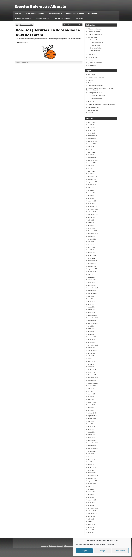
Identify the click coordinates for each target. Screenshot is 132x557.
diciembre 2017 (93, 342)
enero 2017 (91, 372)
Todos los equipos (55, 13)
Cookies (90, 80)
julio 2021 (91, 242)
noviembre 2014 (93, 443)
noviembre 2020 (93, 263)
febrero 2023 (92, 201)
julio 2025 (91, 146)
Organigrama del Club (95, 93)
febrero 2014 (92, 467)
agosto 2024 (92, 163)
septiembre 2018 (93, 323)
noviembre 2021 (93, 233)
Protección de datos (96, 98)
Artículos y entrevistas (23, 18)
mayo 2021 (91, 247)
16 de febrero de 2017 (26, 25)
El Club (90, 83)
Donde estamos (93, 110)
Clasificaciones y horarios (34, 13)
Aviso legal (91, 75)
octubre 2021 (92, 236)
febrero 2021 (92, 255)
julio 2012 (91, 519)
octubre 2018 (92, 320)
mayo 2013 (91, 492)
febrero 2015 (92, 435)
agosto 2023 (92, 184)
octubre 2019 (92, 290)
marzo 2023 (91, 198)
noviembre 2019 (93, 288)
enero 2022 (91, 228)
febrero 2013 (92, 500)
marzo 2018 (91, 334)
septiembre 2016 (93, 383)
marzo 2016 (91, 399)
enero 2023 (91, 204)
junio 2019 (91, 299)
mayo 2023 (91, 193)
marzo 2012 (91, 530)
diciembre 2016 (93, 375)
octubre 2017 (92, 348)
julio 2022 (91, 220)
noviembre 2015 (93, 410)
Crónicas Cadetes (95, 45)
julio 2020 (91, 274)
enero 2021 (91, 258)
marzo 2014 (91, 464)
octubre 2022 (92, 212)
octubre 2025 (92, 138)
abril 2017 (91, 364)
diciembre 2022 (93, 206)
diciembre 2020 (93, 261)
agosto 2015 (92, 418)
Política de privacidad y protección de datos (101, 104)
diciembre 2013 (93, 473)
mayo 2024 (91, 171)
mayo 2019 (91, 301)
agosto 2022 (92, 217)
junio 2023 (91, 190)
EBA (17, 25)
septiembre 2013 (93, 481)
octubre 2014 (92, 445)
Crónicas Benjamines (96, 42)
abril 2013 (91, 494)
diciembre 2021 (93, 231)
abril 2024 (91, 174)
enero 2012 (91, 532)
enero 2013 (91, 503)
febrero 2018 (92, 337)
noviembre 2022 (93, 209)
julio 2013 (91, 486)
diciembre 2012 (93, 505)
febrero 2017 (92, 369)
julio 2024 (91, 165)
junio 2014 (91, 456)
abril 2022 (91, 225)
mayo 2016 (91, 394)
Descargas (79, 18)
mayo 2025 (91, 152)
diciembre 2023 (93, 176)
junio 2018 (91, 326)
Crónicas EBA (93, 13)
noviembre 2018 (93, 318)
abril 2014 (91, 462)
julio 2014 (91, 454)
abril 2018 (91, 331)
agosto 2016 (92, 386)
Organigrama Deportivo (97, 95)
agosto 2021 (92, 239)
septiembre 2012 (93, 513)
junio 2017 (91, 358)
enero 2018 (91, 339)
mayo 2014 (91, 459)
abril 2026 (91, 125)
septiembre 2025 (93, 141)
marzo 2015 (91, 432)
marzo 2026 (91, 127)
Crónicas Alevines (95, 40)
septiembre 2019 (93, 293)
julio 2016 (91, 388)
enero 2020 (91, 282)
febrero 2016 (92, 402)
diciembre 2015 (93, 407)
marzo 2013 (91, 497)
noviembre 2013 (93, 475)
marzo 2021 (91, 252)
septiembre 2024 (93, 160)
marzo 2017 (91, 367)
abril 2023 (91, 195)
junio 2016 (91, 391)
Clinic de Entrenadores (62, 18)
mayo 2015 (91, 426)
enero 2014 (91, 470)
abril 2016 (91, 396)
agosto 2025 (92, 144)
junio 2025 (91, 149)
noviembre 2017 (93, 345)
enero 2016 (91, 405)
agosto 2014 (92, 451)
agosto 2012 (92, 516)
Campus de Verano (42, 18)
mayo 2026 (91, 122)
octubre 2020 (92, 266)
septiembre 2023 (93, 182)
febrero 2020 (92, 280)
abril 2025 (91, 155)
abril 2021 (91, 250)
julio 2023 (91, 187)
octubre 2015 (92, 413)
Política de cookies (94, 102)
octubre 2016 (92, 380)
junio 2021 (91, 244)
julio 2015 (91, 421)
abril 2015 (91, 429)
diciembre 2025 (93, 136)
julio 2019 (91, 296)
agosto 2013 (92, 483)
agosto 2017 (92, 353)
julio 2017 (91, 356)
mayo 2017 (91, 361)
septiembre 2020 (93, 269)
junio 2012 (91, 522)
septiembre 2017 (93, 350)
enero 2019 (91, 312)
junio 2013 (91, 489)
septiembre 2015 (93, 416)
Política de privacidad (56, 546)
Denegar (102, 551)
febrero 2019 (92, 310)
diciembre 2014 (93, 440)
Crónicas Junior (95, 51)
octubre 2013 (92, 478)
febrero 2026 (92, 130)
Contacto (90, 113)
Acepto (84, 551)
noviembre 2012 (93, 508)
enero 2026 (91, 133)
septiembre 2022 (93, 214)
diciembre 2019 (93, 285)
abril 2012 (91, 527)
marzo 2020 (91, 277)
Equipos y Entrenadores (75, 13)
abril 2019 (91, 304)
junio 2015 (91, 424)
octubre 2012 (92, 511)
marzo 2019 (91, 307)
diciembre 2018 (93, 315)
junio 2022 (91, 223)
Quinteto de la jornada (95, 62)
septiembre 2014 (93, 448)
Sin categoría (92, 65)
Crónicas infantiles (96, 48)
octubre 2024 (92, 157)
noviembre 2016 (93, 377)
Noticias (18, 13)
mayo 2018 (91, 329)
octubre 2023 (92, 179)
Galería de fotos (93, 57)
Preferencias (120, 551)
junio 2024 (91, 168)
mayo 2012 (91, 524)
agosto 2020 (92, 271)
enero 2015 (91, 437)
